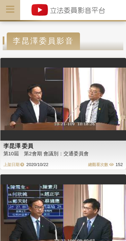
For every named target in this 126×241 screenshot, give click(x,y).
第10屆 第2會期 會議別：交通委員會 (46, 153)
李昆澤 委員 (18, 146)
